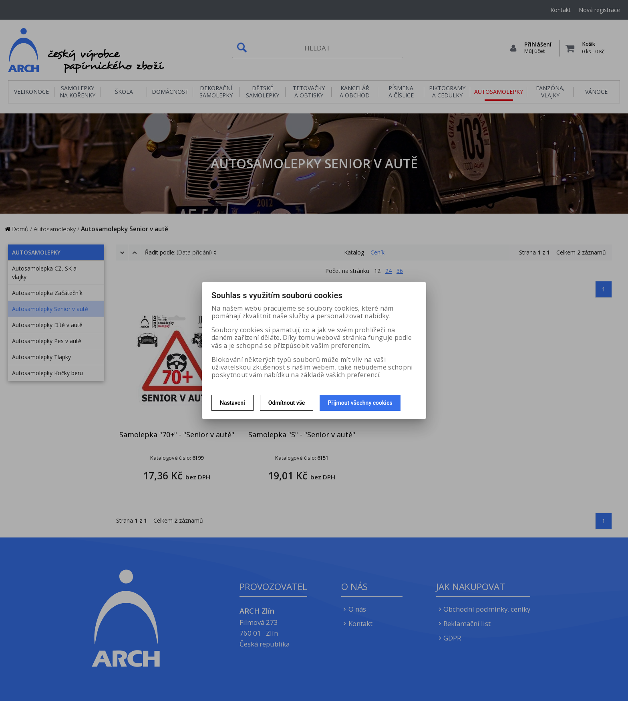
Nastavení (232, 403)
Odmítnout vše (286, 403)
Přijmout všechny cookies (360, 403)
